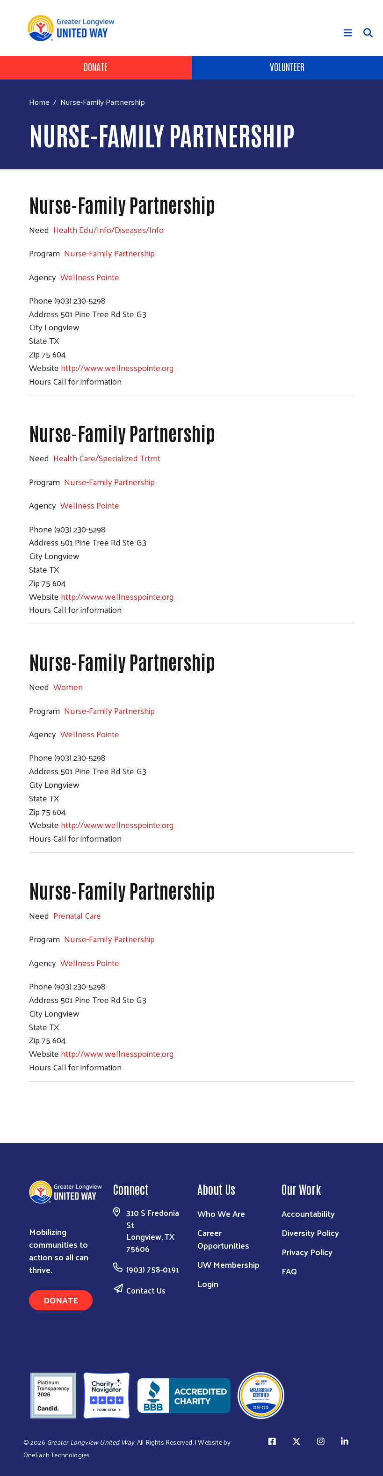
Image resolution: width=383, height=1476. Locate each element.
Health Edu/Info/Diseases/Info (108, 229)
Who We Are (221, 1213)
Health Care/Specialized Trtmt (106, 457)
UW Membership (228, 1264)
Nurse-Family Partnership (109, 253)
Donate (96, 66)
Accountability (308, 1213)
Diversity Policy (310, 1232)
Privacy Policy (307, 1251)
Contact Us (146, 1290)
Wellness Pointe (89, 276)
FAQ (289, 1271)
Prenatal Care (77, 915)
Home (39, 102)
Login (207, 1283)
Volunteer (287, 66)
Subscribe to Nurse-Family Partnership (32, 1099)
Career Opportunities (223, 1238)
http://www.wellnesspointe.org (117, 367)
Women (68, 686)
